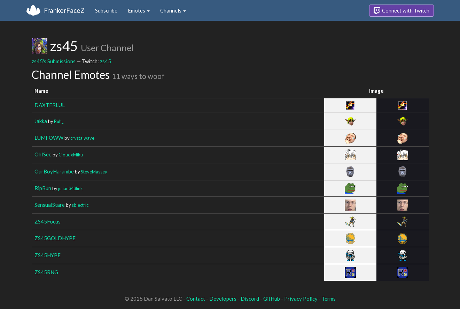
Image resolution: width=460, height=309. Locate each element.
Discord (250, 298)
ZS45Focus (47, 221)
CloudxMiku (71, 154)
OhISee (43, 154)
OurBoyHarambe (54, 171)
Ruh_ (58, 121)
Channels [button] (173, 10)
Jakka (40, 121)
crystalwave (82, 138)
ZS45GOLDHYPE (55, 238)
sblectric (80, 205)
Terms (329, 298)
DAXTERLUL (49, 105)
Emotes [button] (139, 10)
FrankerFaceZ (64, 10)
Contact (195, 298)
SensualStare (49, 205)
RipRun (42, 188)
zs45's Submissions (54, 61)
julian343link (70, 188)
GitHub (271, 298)
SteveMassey (94, 171)
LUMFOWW (48, 138)
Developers (222, 298)
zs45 (105, 61)
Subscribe (106, 10)
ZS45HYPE (47, 255)
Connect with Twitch (401, 10)
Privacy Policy (301, 298)
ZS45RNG (46, 272)
